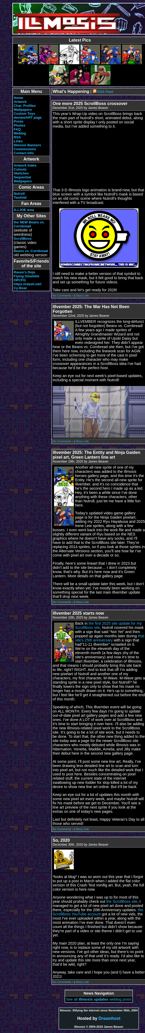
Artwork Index (25, 165)
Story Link (82, 295)
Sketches (21, 173)
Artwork (20, 102)
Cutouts (20, 169)
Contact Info (24, 153)
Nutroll (19, 193)
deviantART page (28, 117)
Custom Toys (24, 114)
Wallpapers (23, 110)
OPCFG (20, 280)
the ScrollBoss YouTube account (98, 912)
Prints (18, 121)
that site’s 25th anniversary (109, 638)
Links (18, 141)
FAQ (17, 129)
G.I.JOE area (24, 210)
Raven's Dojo (24, 272)
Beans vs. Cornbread (31, 251)
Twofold (20, 197)
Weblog (20, 133)
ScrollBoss (23, 238)
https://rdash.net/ (27, 284)
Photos (19, 125)
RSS (17, 137)
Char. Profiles (25, 106)
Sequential (22, 177)
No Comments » (63, 295)
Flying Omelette (26, 276)
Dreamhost (109, 1018)
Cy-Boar (20, 288)
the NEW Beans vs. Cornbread (29, 224)
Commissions (25, 149)
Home (18, 98)
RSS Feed (103, 92)
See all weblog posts (99, 999)
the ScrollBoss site (121, 901)
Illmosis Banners (27, 145)
